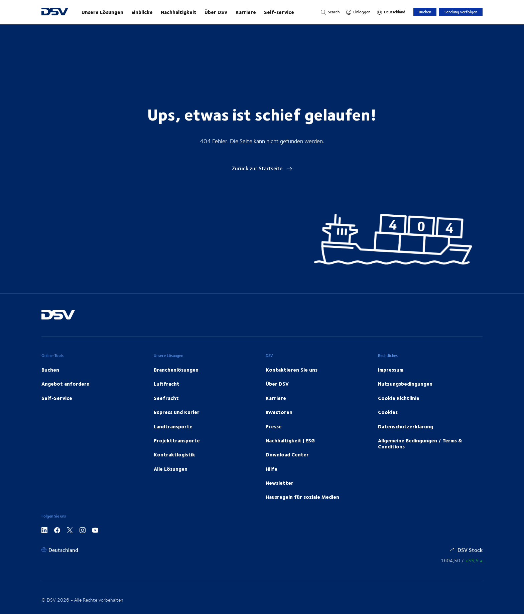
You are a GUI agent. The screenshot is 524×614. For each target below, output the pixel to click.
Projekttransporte (177, 440)
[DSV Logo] (54, 12)
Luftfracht (166, 384)
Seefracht (166, 398)
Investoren (279, 412)
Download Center (287, 454)
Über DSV (216, 12)
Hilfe (271, 469)
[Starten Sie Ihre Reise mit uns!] (194, 12)
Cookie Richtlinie (398, 398)
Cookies (388, 412)
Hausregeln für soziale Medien (302, 497)
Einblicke (142, 12)
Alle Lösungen (170, 469)
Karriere (246, 12)
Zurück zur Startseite (262, 168)
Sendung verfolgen (460, 12)
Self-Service (56, 398)
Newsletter (279, 483)
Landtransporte (173, 426)
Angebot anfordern (65, 384)
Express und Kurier (177, 412)
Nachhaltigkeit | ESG (290, 440)
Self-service (279, 12)
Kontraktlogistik (174, 454)
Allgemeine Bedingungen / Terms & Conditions (420, 443)
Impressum (390, 370)
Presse (274, 426)
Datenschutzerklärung (405, 426)
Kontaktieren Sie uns (291, 370)
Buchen (425, 12)
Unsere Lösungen (102, 12)
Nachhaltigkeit (178, 12)
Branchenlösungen (176, 370)
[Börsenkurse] (462, 560)
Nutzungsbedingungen (405, 384)
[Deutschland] (391, 12)
